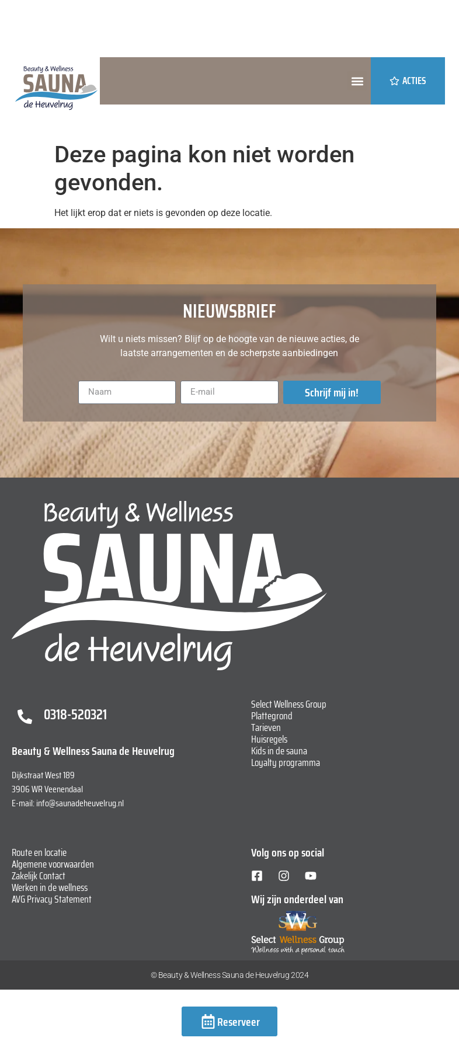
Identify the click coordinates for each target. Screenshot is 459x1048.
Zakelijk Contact (38, 876)
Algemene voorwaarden (53, 864)
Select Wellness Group (288, 704)
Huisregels (269, 739)
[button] (357, 80)
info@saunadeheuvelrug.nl (80, 803)
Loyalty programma (285, 762)
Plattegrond (272, 716)
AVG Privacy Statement (52, 899)
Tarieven (266, 727)
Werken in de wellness (50, 887)
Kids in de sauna (279, 751)
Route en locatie (39, 852)
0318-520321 (75, 715)
